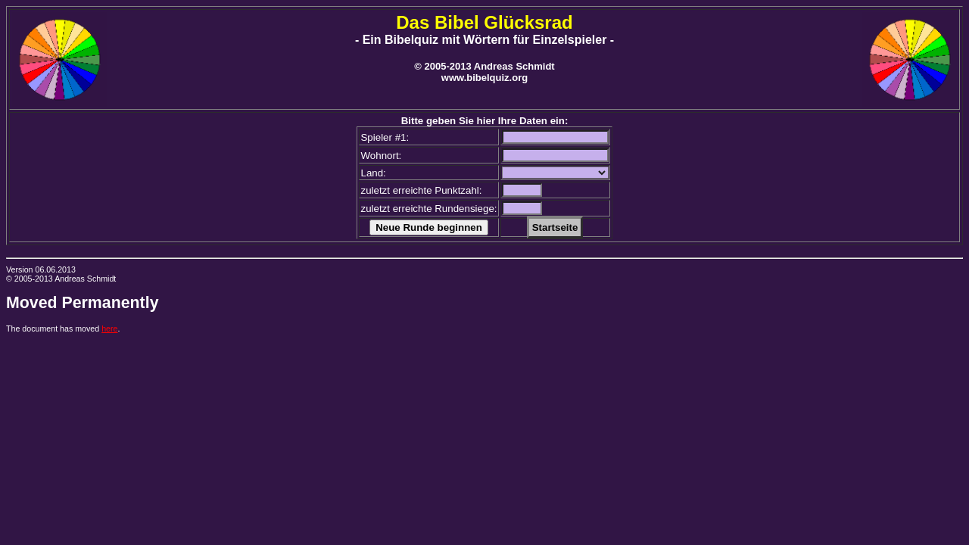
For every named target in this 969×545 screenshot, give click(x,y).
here (109, 328)
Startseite (555, 227)
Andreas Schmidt (85, 278)
